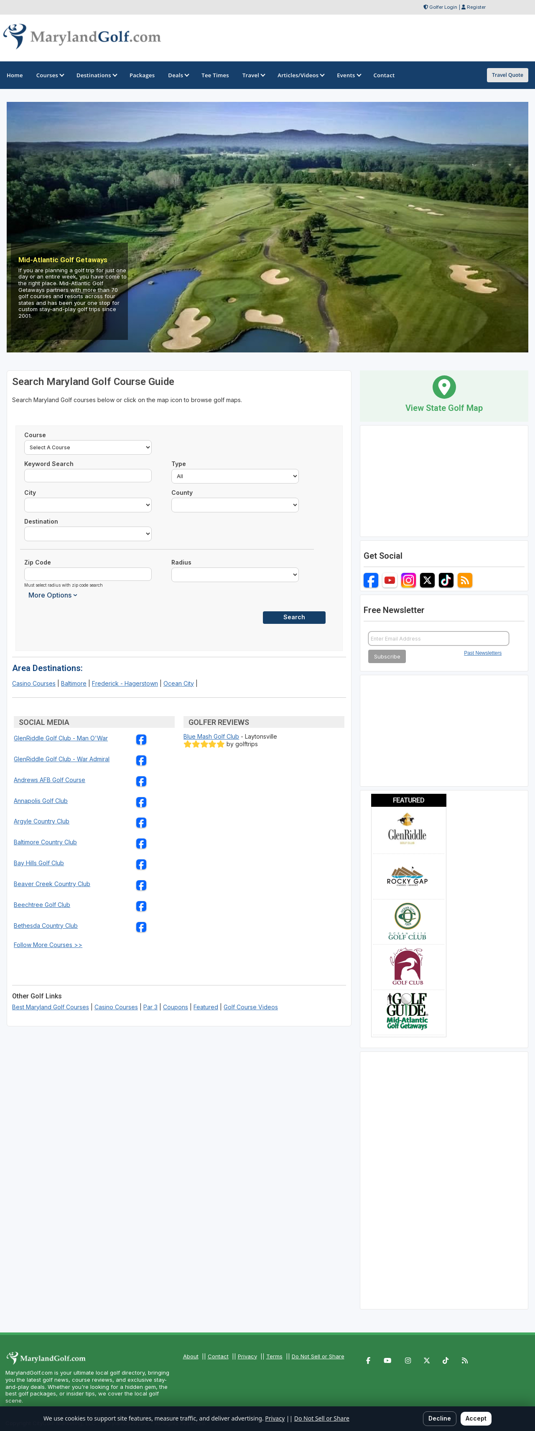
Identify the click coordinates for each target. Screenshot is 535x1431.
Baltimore (74, 683)
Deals (178, 75)
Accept (476, 1418)
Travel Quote (507, 75)
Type (178, 463)
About (191, 1356)
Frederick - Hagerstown (125, 683)
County (182, 492)
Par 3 (150, 1007)
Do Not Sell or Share (318, 1356)
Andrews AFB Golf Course (49, 779)
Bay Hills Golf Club (39, 862)
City (30, 492)
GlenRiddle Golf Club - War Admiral (62, 758)
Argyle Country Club (41, 821)
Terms (274, 1356)
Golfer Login (443, 7)
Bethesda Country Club (46, 925)
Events (348, 75)
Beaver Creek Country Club (52, 883)
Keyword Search (49, 463)
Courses (49, 75)
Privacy (247, 1356)
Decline (439, 1418)
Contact (218, 1356)
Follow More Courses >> (48, 944)
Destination (41, 521)
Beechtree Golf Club (42, 904)
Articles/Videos (301, 75)
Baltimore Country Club (45, 842)
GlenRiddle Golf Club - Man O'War (61, 738)
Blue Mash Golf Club (211, 736)
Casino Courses (34, 683)
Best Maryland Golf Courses (50, 1007)
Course (35, 434)
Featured (206, 1007)
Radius (181, 562)
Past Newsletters (483, 653)
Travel (253, 75)
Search (294, 617)
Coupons (175, 1007)
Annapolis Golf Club (41, 800)
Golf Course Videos (251, 1007)
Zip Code (37, 562)
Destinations (96, 75)
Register (476, 7)
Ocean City (178, 683)
